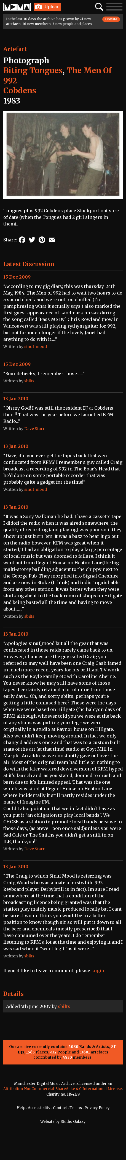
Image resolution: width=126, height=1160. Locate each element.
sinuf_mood (35, 346)
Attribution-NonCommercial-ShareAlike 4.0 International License (62, 1089)
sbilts (64, 1006)
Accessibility (39, 1107)
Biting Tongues (33, 70)
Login (97, 970)
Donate (111, 19)
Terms (75, 1107)
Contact (60, 1107)
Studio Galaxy (73, 1121)
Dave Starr (34, 428)
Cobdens (19, 91)
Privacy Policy (97, 1107)
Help (21, 1107)
